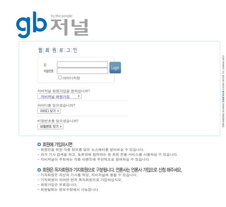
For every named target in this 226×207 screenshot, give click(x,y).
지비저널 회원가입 (55, 96)
